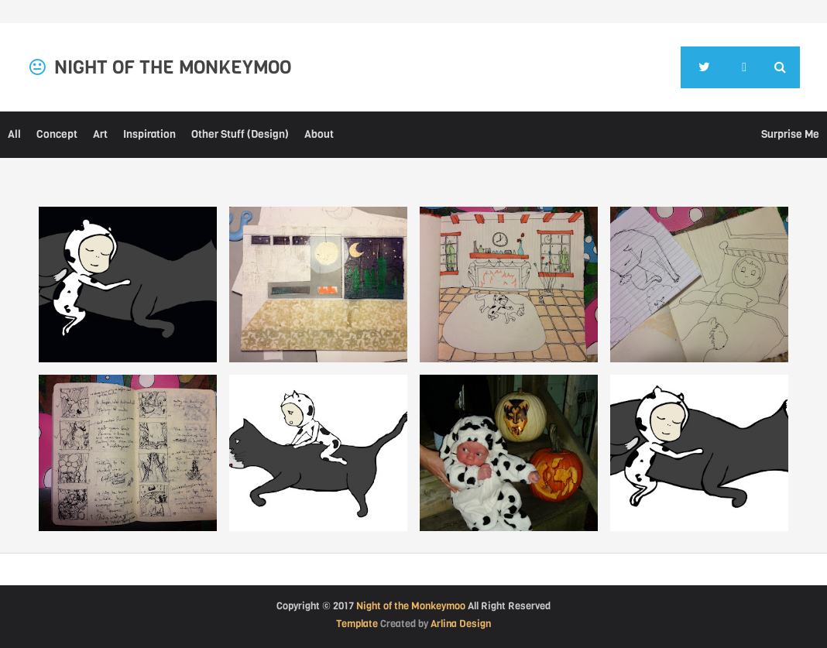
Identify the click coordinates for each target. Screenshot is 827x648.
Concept (56, 134)
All (14, 134)
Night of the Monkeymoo (410, 605)
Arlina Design (461, 623)
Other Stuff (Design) (240, 134)
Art (100, 134)
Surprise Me (790, 134)
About (319, 134)
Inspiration (149, 134)
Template (357, 623)
